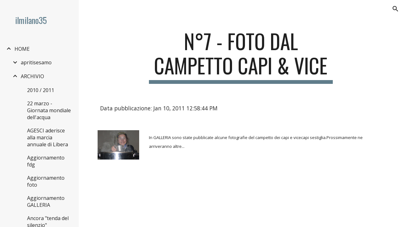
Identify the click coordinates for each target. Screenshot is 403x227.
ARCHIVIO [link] (32, 76)
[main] (240, 56)
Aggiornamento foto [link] (46, 181)
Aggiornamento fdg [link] (46, 161)
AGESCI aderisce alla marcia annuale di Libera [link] (47, 137)
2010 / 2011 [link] (40, 90)
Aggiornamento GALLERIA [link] (46, 201)
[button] (395, 8)
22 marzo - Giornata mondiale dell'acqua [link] (49, 110)
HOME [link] (22, 48)
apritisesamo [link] (36, 62)
